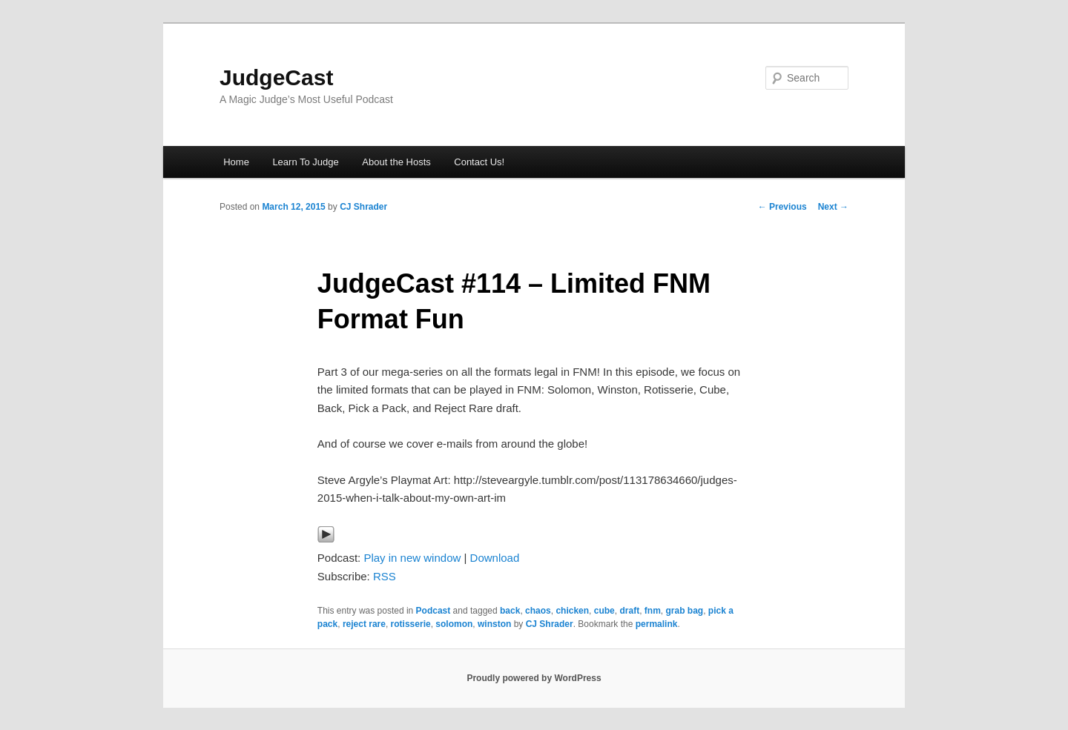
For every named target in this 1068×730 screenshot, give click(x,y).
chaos (538, 610)
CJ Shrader (363, 207)
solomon (453, 624)
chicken (572, 610)
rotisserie (411, 624)
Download (495, 557)
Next (833, 207)
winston (494, 624)
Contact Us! (479, 161)
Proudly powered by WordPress (534, 678)
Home (236, 161)
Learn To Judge (305, 161)
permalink (657, 624)
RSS (384, 576)
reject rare (364, 624)
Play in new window (412, 557)
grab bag (684, 610)
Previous (782, 207)
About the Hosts (396, 161)
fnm (653, 610)
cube (604, 610)
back (510, 610)
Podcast (433, 610)
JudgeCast (276, 77)
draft (629, 610)
